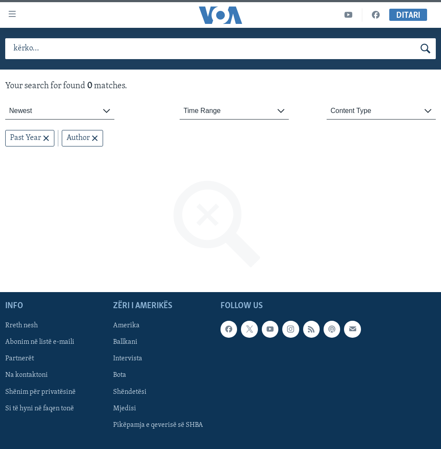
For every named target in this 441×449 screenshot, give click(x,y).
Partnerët (19, 359)
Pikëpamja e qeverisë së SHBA (158, 425)
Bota (119, 375)
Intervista (127, 359)
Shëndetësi (130, 392)
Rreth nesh (21, 326)
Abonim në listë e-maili (39, 342)
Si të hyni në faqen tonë (39, 408)
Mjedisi (124, 408)
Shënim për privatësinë (40, 392)
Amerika (126, 326)
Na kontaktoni (26, 375)
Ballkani (125, 342)
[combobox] (59, 111)
